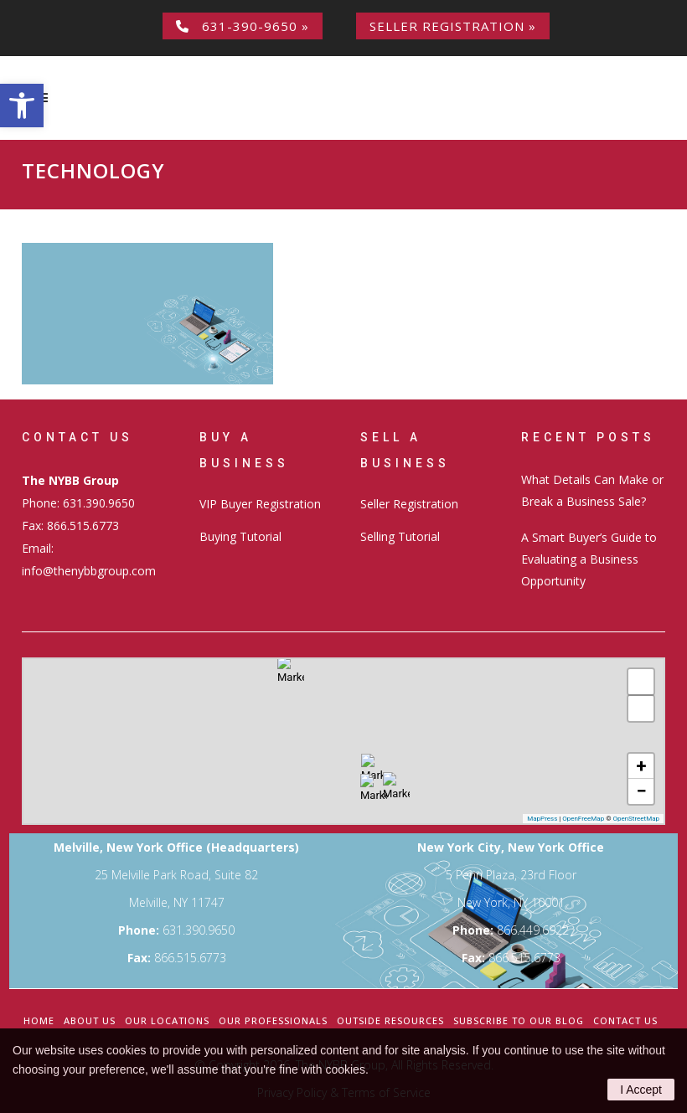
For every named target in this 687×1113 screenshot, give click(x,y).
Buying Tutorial (240, 536)
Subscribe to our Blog (518, 1020)
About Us (90, 1020)
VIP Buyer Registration (260, 504)
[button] (22, 105)
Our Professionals (273, 1020)
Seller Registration (409, 504)
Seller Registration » (452, 26)
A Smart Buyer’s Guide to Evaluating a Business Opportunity (589, 559)
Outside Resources (390, 1020)
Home (38, 1020)
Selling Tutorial (400, 536)
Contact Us (625, 1020)
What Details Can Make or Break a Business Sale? (592, 490)
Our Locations (167, 1020)
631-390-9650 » (242, 26)
